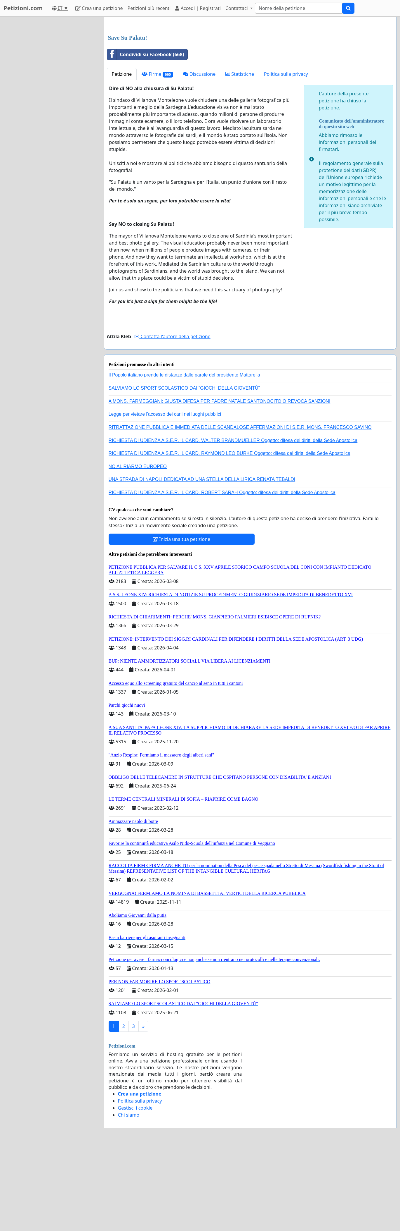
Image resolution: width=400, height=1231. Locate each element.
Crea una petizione (99, 8)
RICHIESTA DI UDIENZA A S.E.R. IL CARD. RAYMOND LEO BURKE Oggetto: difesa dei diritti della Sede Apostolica (229, 535)
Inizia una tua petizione (181, 621)
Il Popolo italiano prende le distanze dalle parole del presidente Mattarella (184, 456)
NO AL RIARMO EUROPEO (138, 548)
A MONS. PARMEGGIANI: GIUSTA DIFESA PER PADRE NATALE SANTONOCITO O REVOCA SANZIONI (220, 483)
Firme (157, 156)
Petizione (122, 156)
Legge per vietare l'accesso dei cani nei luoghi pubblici (165, 496)
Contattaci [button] (237, 8)
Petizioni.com (23, 8)
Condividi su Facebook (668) (145, 136)
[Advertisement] (250, 67)
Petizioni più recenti (149, 8)
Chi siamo (129, 1197)
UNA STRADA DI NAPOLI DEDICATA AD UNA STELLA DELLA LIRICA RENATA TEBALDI (202, 561)
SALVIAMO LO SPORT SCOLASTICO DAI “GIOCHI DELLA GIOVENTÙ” (184, 469)
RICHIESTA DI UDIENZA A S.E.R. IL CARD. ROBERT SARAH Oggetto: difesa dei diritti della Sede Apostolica (222, 574)
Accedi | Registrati (197, 8)
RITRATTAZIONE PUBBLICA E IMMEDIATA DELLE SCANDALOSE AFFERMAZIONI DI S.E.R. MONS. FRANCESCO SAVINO (240, 509)
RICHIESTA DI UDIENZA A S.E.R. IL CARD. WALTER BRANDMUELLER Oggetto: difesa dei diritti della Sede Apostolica (233, 522)
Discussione (199, 156)
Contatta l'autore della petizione (172, 418)
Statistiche (239, 156)
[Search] (298, 8)
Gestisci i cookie (135, 1190)
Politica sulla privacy (286, 156)
